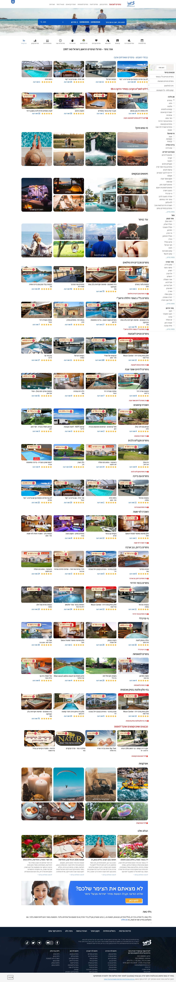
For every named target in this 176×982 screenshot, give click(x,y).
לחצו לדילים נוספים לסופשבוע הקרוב (135, 118)
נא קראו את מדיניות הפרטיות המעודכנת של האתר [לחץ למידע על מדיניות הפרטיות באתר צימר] (119, 979)
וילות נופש (56, 954)
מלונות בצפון (55, 965)
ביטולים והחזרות (109, 931)
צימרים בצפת (93, 967)
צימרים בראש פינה (91, 969)
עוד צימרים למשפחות (140, 685)
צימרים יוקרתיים (73, 958)
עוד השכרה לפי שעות (140, 543)
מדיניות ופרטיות (125, 931)
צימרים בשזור (93, 958)
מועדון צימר (146, 971)
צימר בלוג (68, 931)
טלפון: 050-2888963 (143, 956)
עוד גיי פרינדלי (142, 649)
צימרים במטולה (92, 963)
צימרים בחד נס (92, 956)
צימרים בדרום (112, 958)
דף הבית (147, 967)
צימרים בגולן (112, 967)
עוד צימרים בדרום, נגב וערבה (138, 578)
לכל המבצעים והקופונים (139, 756)
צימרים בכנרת (112, 965)
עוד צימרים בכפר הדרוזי (140, 614)
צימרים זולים (74, 956)
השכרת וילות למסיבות (52, 958)
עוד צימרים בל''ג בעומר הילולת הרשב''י (135, 329)
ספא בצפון (56, 960)
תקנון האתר (95, 931)
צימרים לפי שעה (73, 967)
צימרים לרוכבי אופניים (71, 972)
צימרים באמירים (92, 954)
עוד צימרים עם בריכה (140, 507)
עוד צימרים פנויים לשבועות (139, 365)
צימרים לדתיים (74, 960)
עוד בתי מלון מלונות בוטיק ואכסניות (136, 721)
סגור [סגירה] (10, 977)
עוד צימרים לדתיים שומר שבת (138, 400)
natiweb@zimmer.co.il (142, 965)
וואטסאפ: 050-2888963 (142, 958)
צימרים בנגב (112, 960)
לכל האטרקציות (141, 823)
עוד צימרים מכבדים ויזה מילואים (137, 294)
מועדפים (52, 4)
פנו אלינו (124, 919)
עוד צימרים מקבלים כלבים (139, 471)
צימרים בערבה (112, 963)
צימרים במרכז (112, 956)
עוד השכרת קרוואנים (140, 436)
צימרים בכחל (93, 960)
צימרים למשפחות (83, 4)
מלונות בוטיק (55, 963)
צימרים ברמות (93, 972)
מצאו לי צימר (60, 4)
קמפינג (76, 969)
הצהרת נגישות (81, 931)
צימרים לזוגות (94, 4)
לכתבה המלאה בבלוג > (45, 875)
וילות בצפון (56, 956)
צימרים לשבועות (115, 4)
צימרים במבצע (74, 954)
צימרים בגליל (112, 969)
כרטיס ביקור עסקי (55, 931)
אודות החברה (146, 969)
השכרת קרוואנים (71, 4)
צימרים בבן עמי (93, 965)
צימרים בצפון (103, 4)
